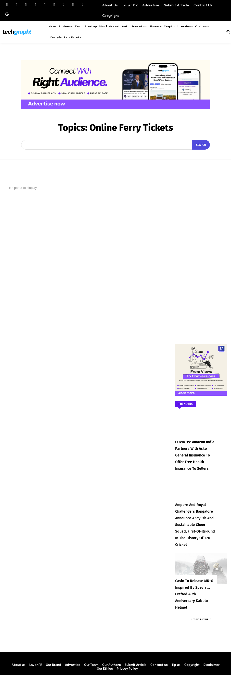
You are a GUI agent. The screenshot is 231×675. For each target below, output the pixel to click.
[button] (228, 32)
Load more (201, 596)
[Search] (201, 145)
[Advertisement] (201, 246)
